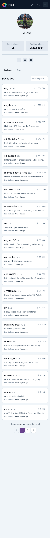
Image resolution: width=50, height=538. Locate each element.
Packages (8, 70)
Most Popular (39, 78)
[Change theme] (31, 4)
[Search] (38, 5)
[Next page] (33, 430)
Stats (19, 70)
